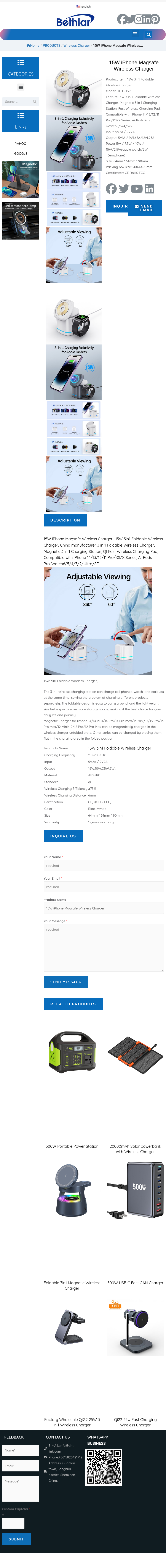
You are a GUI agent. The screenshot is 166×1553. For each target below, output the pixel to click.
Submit (16, 1539)
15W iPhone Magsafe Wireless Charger (78, 538)
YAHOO (20, 144)
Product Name (55, 900)
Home (33, 45)
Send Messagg (65, 982)
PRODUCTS (52, 45)
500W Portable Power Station (72, 1146)
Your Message (55, 921)
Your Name (53, 857)
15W (119, 538)
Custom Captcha (16, 1509)
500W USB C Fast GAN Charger (135, 1282)
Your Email (53, 878)
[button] (135, 33)
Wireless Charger (77, 45)
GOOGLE (20, 153)
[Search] (34, 101)
